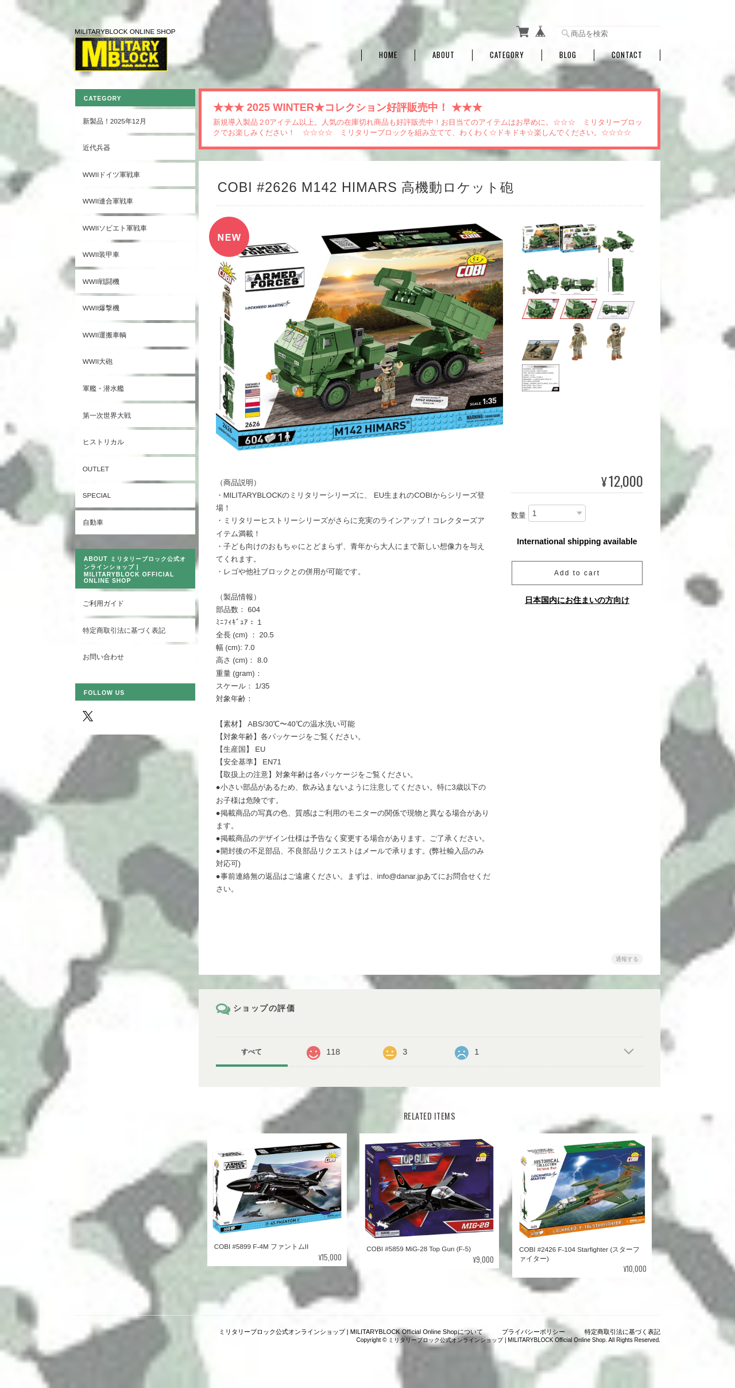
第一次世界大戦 (106, 412)
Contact (627, 53)
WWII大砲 (97, 359)
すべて (254, 1049)
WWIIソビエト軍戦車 (114, 225)
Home (388, 53)
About (443, 53)
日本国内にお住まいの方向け (577, 597)
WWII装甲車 (100, 252)
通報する (627, 956)
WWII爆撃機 (100, 305)
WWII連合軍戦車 (107, 198)
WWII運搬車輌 (104, 332)
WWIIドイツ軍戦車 (111, 171)
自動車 (92, 519)
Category (507, 53)
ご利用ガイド (102, 601)
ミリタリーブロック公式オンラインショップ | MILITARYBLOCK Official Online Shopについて (351, 1328)
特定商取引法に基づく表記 (123, 628)
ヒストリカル (102, 439)
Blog (568, 53)
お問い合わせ (102, 654)
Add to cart (577, 571)
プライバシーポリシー (533, 1328)
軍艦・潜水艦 (102, 386)
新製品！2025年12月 (114, 118)
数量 (518, 513)
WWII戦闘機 (100, 278)
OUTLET (95, 466)
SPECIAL (96, 493)
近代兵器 (96, 145)
